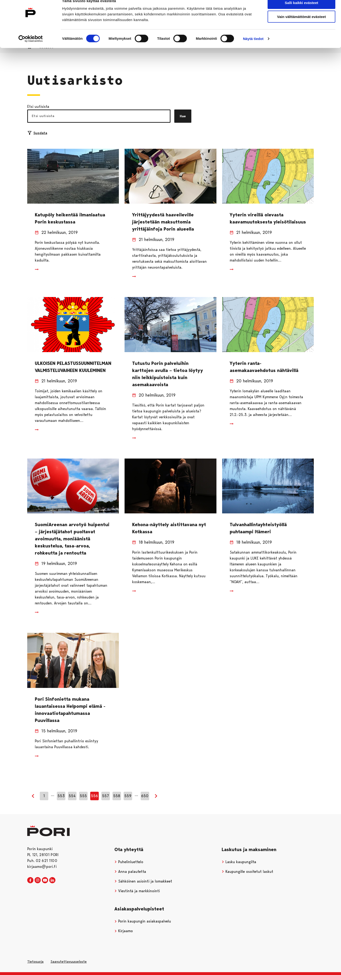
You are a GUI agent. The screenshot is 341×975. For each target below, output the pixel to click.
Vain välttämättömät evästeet (301, 26)
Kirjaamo (123, 931)
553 (61, 796)
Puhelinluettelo (128, 862)
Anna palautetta (130, 871)
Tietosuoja (35, 961)
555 (83, 796)
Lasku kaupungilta (239, 862)
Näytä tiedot (253, 48)
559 (127, 796)
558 (116, 796)
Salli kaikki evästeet (301, 12)
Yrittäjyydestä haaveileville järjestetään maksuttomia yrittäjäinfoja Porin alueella (163, 222)
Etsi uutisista (38, 106)
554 (72, 796)
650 (144, 796)
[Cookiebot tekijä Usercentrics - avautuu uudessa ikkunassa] (30, 47)
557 (105, 796)
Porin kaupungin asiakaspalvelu (142, 921)
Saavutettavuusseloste (68, 961)
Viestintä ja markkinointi (137, 891)
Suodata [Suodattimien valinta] (37, 133)
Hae (183, 116)
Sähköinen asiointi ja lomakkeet (143, 881)
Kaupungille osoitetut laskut (247, 871)
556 (94, 796)
